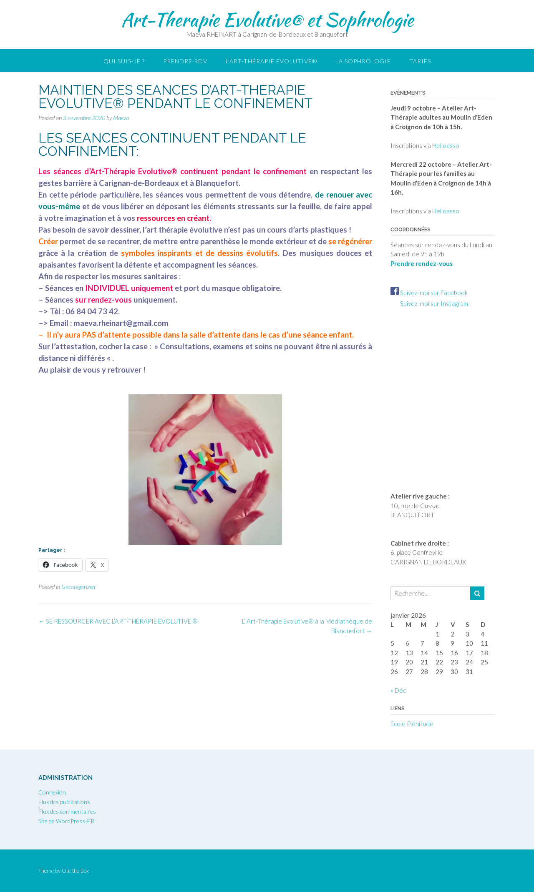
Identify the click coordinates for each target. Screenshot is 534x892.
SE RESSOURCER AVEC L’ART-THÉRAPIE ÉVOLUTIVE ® (118, 621)
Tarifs (420, 61)
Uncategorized (78, 586)
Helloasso (445, 145)
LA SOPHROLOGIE (363, 61)
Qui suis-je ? (124, 61)
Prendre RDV (185, 61)
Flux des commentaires (67, 811)
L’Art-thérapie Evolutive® (271, 61)
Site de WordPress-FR (66, 820)
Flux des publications (64, 801)
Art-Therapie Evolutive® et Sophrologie (267, 19)
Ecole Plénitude (411, 723)
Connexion (52, 792)
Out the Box (75, 870)
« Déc (398, 690)
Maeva (121, 117)
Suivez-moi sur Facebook (429, 292)
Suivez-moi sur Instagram (429, 303)
